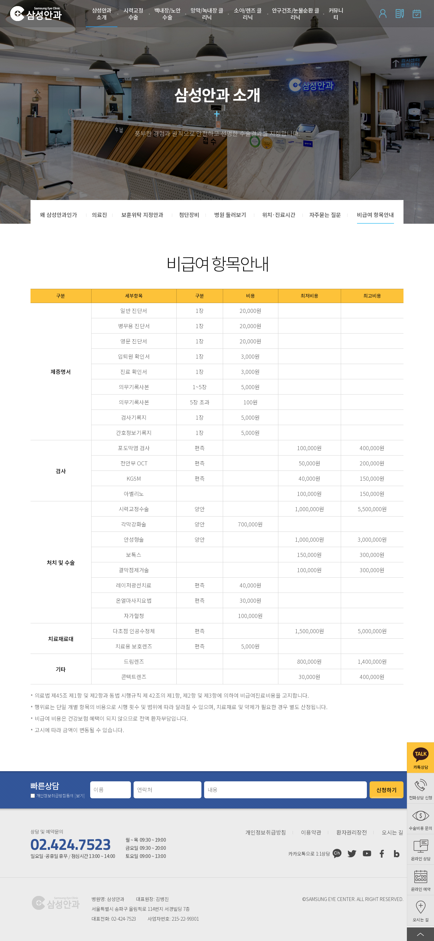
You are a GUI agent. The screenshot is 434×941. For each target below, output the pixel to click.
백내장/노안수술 (167, 13)
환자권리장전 (351, 832)
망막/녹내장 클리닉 (207, 13)
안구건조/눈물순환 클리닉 (295, 13)
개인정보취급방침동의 (60, 795)
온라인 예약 (416, 13)
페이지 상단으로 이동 (420, 934)
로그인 (382, 13)
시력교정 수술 (133, 13)
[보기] (80, 795)
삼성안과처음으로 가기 (36, 13)
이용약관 (311, 832)
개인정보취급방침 (265, 832)
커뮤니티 (336, 13)
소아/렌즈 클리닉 (248, 13)
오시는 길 (392, 832)
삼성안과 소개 (102, 13)
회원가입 (399, 13)
